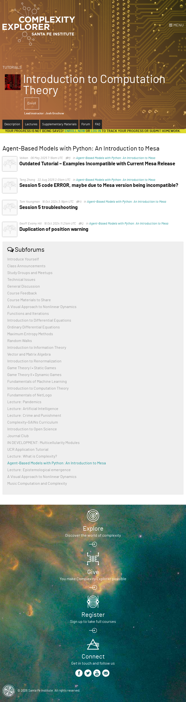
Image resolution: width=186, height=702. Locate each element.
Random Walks (19, 341)
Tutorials (12, 67)
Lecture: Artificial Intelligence (32, 409)
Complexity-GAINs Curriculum (32, 422)
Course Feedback (22, 293)
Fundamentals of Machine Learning (37, 382)
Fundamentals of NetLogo (29, 395)
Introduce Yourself (23, 259)
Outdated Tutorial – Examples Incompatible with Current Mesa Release (97, 163)
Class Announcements (26, 266)
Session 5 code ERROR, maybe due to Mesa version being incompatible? (98, 185)
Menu (178, 25)
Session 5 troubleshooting (48, 207)
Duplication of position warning (53, 229)
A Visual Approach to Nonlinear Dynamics (42, 307)
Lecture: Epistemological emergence (39, 470)
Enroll (31, 103)
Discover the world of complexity (93, 535)
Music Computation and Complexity (37, 483)
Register (93, 615)
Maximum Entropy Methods (30, 334)
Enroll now (75, 131)
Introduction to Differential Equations (39, 320)
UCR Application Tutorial (27, 449)
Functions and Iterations (28, 314)
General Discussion (23, 286)
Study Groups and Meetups (30, 273)
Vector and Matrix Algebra (29, 354)
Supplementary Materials (59, 124)
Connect (93, 656)
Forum (85, 124)
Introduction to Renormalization (34, 361)
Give (93, 572)
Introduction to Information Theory (36, 348)
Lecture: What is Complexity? (32, 456)
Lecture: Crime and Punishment (34, 416)
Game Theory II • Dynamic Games (34, 375)
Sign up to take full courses (93, 622)
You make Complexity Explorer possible (93, 579)
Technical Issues (21, 280)
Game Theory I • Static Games (31, 368)
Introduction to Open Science (32, 429)
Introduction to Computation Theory (38, 388)
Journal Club (18, 436)
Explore (93, 529)
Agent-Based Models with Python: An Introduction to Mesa (115, 158)
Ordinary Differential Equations (33, 327)
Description (12, 124)
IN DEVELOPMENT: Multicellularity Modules (43, 443)
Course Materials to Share (29, 300)
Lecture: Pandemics (24, 402)
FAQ (97, 124)
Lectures (31, 124)
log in (96, 131)
